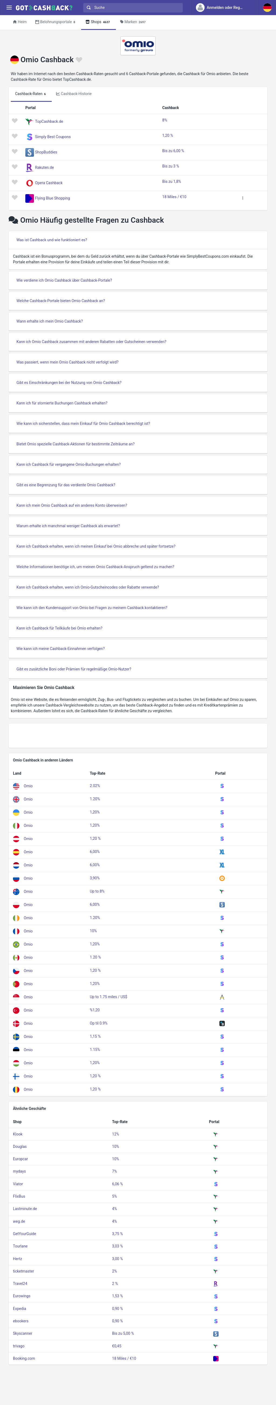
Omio (28, 786)
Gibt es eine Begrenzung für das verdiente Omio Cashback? (65, 485)
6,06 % (117, 1184)
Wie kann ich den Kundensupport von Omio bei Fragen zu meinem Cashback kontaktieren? (91, 608)
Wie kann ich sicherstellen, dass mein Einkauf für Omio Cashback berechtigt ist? (83, 423)
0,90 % (117, 1308)
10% (93, 931)
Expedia (19, 1308)
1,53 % (117, 1296)
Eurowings (21, 1296)
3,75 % (117, 1234)
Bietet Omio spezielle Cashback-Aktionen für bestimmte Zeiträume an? (75, 444)
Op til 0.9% (99, 1023)
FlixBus (19, 1196)
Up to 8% (97, 891)
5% (114, 1196)
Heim (20, 22)
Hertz (17, 1259)
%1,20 (95, 1010)
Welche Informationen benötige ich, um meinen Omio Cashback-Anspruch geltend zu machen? (95, 567)
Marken (133, 22)
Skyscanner (22, 1333)
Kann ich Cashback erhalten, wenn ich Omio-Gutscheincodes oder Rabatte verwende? (87, 587)
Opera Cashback (49, 183)
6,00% (95, 852)
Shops (98, 22)
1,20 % (167, 135)
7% (114, 1171)
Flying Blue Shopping (52, 198)
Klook (17, 1134)
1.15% (95, 1049)
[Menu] (9, 7)
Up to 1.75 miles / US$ (108, 997)
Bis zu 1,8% (171, 181)
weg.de (19, 1221)
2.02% (95, 786)
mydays (19, 1171)
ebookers (21, 1321)
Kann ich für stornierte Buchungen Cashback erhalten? (61, 403)
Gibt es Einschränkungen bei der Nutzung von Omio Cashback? (69, 382)
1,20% (95, 812)
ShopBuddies (46, 152)
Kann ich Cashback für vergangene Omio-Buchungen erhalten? (68, 464)
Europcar (20, 1159)
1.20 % (95, 957)
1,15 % (95, 1036)
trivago (19, 1346)
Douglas (20, 1146)
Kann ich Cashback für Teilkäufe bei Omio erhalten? (59, 628)
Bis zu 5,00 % (123, 1333)
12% (115, 1134)
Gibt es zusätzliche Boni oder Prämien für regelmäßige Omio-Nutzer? (73, 669)
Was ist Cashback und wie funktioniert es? (51, 240)
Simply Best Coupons (53, 137)
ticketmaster (23, 1271)
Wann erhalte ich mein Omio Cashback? (49, 321)
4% (114, 1209)
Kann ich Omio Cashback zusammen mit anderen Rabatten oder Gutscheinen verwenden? (91, 342)
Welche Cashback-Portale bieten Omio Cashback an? (60, 301)
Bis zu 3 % (170, 166)
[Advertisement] (138, 736)
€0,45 (116, 1346)
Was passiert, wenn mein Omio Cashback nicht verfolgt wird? (67, 362)
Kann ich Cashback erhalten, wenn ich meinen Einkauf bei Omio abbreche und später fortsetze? (95, 546)
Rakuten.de (44, 167)
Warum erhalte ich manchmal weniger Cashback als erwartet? (68, 526)
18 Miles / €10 (174, 197)
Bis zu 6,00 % (173, 151)
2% (114, 1271)
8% (164, 120)
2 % (115, 1283)
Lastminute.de (25, 1209)
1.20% (95, 799)
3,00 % (117, 1259)
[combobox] (131, 7)
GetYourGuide (24, 1234)
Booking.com (24, 1358)
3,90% (95, 878)
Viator (18, 1184)
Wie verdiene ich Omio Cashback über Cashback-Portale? (64, 280)
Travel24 (20, 1283)
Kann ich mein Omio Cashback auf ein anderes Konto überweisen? (71, 505)
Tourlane (20, 1246)
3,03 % (117, 1246)
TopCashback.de (49, 121)
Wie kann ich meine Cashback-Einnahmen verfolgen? (60, 648)
